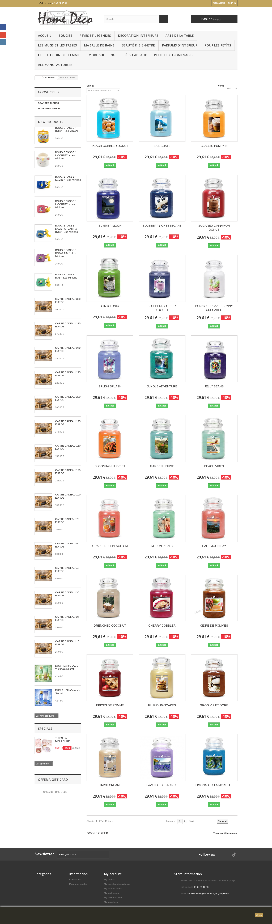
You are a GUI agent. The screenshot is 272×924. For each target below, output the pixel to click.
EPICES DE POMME (110, 705)
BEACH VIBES (214, 466)
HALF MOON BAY (214, 546)
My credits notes (113, 888)
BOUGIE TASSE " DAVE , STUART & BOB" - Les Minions (66, 228)
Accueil (44, 35)
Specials (45, 728)
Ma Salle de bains (99, 45)
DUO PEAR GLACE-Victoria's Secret (67, 667)
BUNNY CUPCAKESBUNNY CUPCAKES (214, 308)
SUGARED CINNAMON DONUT (214, 227)
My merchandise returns (117, 884)
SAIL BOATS (162, 146)
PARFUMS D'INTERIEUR (179, 45)
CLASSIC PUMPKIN (214, 146)
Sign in (232, 3)
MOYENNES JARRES (49, 108)
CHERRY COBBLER (162, 625)
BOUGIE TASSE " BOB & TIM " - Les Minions (65, 253)
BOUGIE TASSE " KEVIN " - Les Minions (68, 178)
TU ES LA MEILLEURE (62, 740)
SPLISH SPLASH (110, 386)
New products (50, 122)
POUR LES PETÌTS (218, 45)
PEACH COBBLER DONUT (110, 146)
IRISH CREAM (110, 785)
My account (113, 874)
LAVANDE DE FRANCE (162, 785)
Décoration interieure (138, 35)
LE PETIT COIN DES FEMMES (59, 55)
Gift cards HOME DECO (55, 792)
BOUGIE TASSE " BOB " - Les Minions (67, 129)
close (259, 915)
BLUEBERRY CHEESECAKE (162, 225)
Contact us (219, 3)
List (235, 86)
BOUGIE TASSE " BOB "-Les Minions (66, 276)
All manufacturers (55, 65)
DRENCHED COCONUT (110, 625)
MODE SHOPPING (101, 55)
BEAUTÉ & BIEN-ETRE (138, 45)
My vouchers (111, 902)
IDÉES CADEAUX (134, 55)
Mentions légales (78, 884)
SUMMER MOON (109, 225)
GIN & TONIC (110, 306)
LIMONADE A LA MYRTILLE (214, 785)
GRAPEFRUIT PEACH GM (110, 546)
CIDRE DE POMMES (214, 625)
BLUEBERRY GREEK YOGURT (162, 308)
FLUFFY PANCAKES (162, 705)
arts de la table (179, 35)
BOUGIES (65, 35)
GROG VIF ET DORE (214, 705)
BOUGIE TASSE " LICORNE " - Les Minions (65, 155)
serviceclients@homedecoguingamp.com (208, 893)
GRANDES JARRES (48, 103)
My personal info (113, 897)
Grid (229, 86)
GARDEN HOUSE (162, 466)
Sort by (90, 85)
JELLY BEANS (214, 386)
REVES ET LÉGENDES (95, 35)
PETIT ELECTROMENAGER (173, 55)
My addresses (111, 893)
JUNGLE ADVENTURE (162, 386)
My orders (109, 879)
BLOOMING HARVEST (110, 466)
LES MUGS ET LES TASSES (57, 45)
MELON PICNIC (162, 546)
